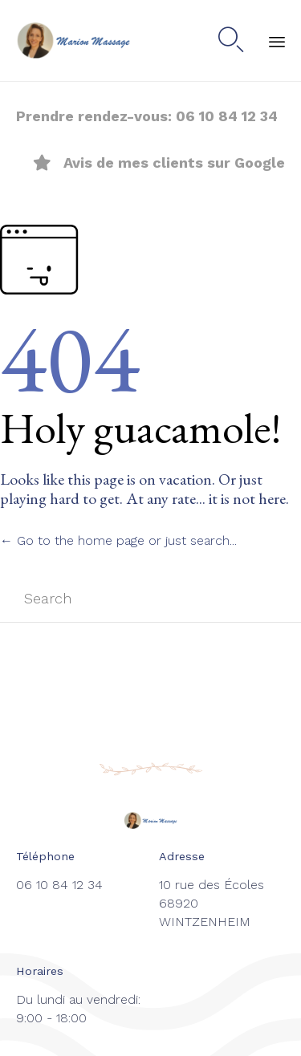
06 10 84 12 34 (227, 116)
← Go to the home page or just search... (118, 540)
